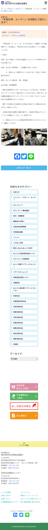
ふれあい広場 (18, 242)
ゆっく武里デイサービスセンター (24, 265)
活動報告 (22, 35)
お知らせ (15, 35)
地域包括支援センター (21, 277)
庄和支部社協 (18, 306)
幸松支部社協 (18, 333)
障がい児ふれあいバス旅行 (22, 248)
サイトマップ (25, 492)
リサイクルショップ (20, 272)
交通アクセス (6, 498)
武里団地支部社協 (19, 301)
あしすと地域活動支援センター (24, 253)
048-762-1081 (14, 465)
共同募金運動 (18, 232)
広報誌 (15, 344)
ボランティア (18, 205)
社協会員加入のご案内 (19, 387)
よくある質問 (6, 492)
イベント (16, 237)
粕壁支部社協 (18, 312)
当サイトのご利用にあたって (31, 498)
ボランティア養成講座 (21, 210)
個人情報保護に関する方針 (30, 502)
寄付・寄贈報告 (18, 216)
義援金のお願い (18, 221)
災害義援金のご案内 (19, 396)
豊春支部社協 (18, 328)
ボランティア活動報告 (21, 259)
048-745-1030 (14, 481)
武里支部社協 (18, 322)
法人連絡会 (18, 416)
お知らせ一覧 (23, 167)
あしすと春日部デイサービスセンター (24, 289)
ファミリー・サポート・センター (24, 198)
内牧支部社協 (18, 317)
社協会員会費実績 (19, 226)
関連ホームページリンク (29, 495)
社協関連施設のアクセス (10, 502)
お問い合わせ (6, 495)
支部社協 (16, 296)
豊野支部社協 (18, 339)
